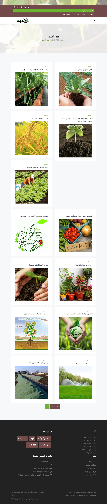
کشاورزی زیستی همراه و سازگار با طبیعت (79, 216)
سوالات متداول (90, 465)
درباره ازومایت (90, 471)
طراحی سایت (35, 499)
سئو (27, 499)
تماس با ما (91, 468)
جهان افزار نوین (20, 499)
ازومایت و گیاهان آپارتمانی (83, 265)
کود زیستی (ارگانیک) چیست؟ (38, 363)
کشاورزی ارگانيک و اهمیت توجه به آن (79, 314)
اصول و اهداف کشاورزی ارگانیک (37, 167)
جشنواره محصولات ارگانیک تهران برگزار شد (34, 216)
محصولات (92, 461)
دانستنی (89, 66)
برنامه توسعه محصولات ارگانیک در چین (35, 70)
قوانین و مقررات (90, 475)
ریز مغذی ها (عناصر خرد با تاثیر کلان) (36, 314)
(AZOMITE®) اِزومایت (58, 40)
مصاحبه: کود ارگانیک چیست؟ (38, 265)
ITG (13, 499)
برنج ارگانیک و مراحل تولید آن (38, 118)
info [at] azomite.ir (87, 14)
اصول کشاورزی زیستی (85, 70)
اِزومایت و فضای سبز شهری (83, 363)
